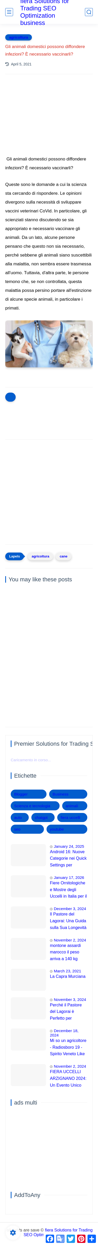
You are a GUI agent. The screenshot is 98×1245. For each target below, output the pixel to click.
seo (17, 829)
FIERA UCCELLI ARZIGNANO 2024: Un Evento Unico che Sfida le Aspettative (68, 1079)
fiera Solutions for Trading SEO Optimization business (58, 1232)
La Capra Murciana (67, 976)
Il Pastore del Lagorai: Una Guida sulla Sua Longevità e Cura (68, 921)
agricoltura (18, 37)
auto (18, 817)
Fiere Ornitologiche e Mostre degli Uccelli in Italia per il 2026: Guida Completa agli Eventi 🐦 (68, 890)
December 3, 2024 (70, 908)
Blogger (21, 794)
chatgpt (41, 817)
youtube (57, 829)
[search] (89, 12)
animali (72, 806)
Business (60, 794)
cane (63, 556)
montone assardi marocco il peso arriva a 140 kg (65, 952)
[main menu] (9, 12)
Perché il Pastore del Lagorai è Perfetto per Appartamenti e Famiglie (66, 1012)
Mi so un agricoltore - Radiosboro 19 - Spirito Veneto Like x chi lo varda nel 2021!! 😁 (68, 1048)
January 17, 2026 (69, 877)
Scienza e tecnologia (32, 806)
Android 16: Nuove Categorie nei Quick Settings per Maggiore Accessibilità (68, 859)
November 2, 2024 (70, 940)
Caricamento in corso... (31, 760)
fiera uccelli (70, 817)
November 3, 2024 (70, 999)
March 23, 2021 (67, 971)
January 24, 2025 (69, 846)
